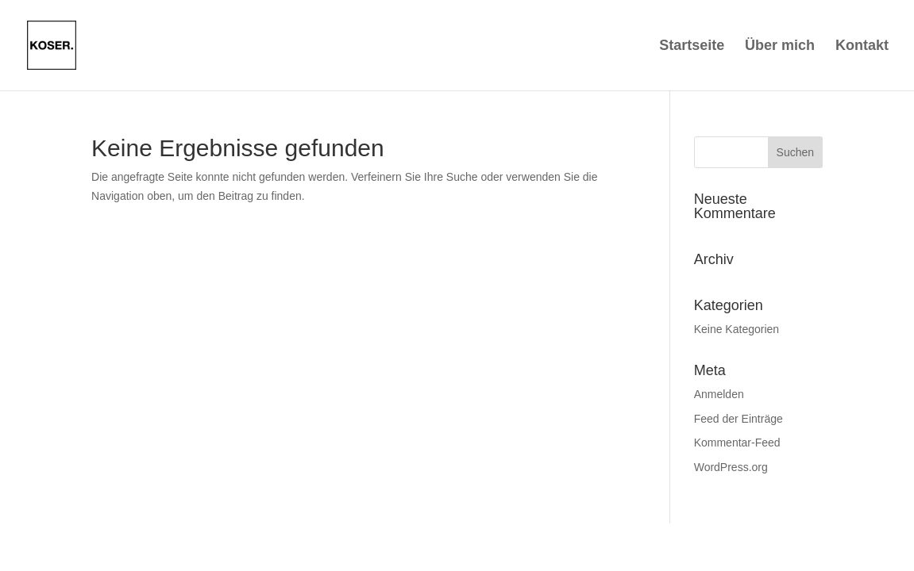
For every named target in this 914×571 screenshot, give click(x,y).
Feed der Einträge (738, 418)
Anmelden (719, 394)
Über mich (780, 46)
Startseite (691, 46)
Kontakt (862, 46)
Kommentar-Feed (737, 442)
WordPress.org (731, 467)
